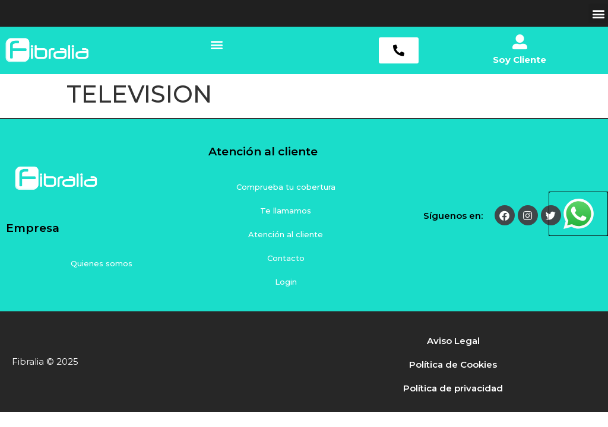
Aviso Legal (453, 340)
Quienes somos (101, 263)
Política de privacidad (453, 388)
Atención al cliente (285, 234)
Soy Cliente (519, 59)
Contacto (286, 258)
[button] (598, 13)
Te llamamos (285, 210)
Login (286, 281)
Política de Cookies (453, 364)
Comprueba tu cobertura (285, 187)
